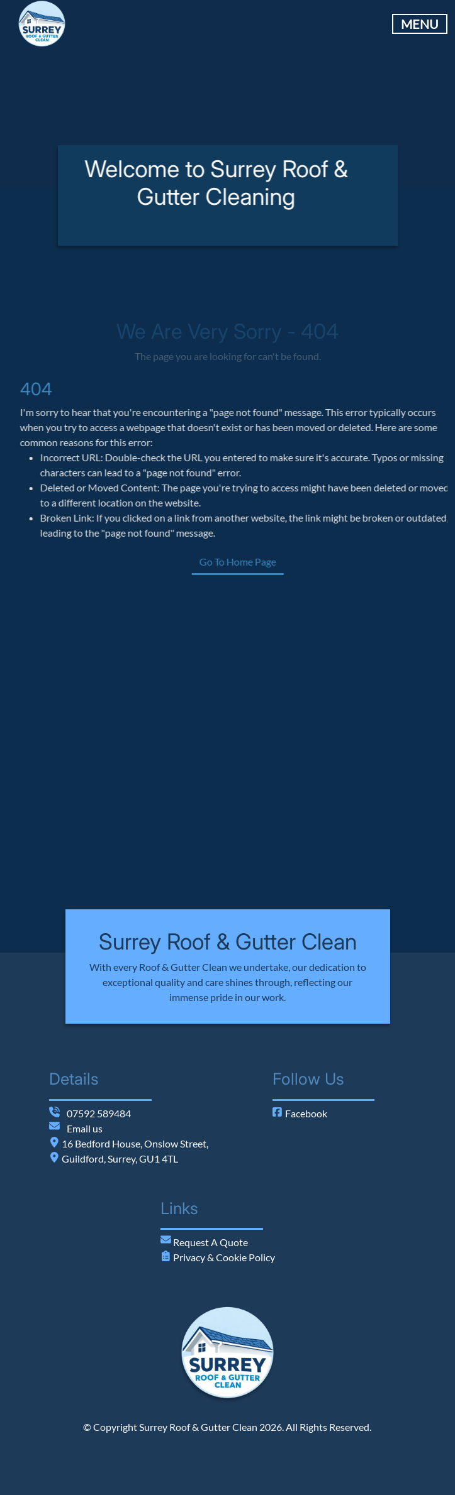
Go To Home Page (285, 561)
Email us (85, 1128)
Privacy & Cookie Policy (223, 1257)
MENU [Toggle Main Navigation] (420, 23)
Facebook (299, 1113)
